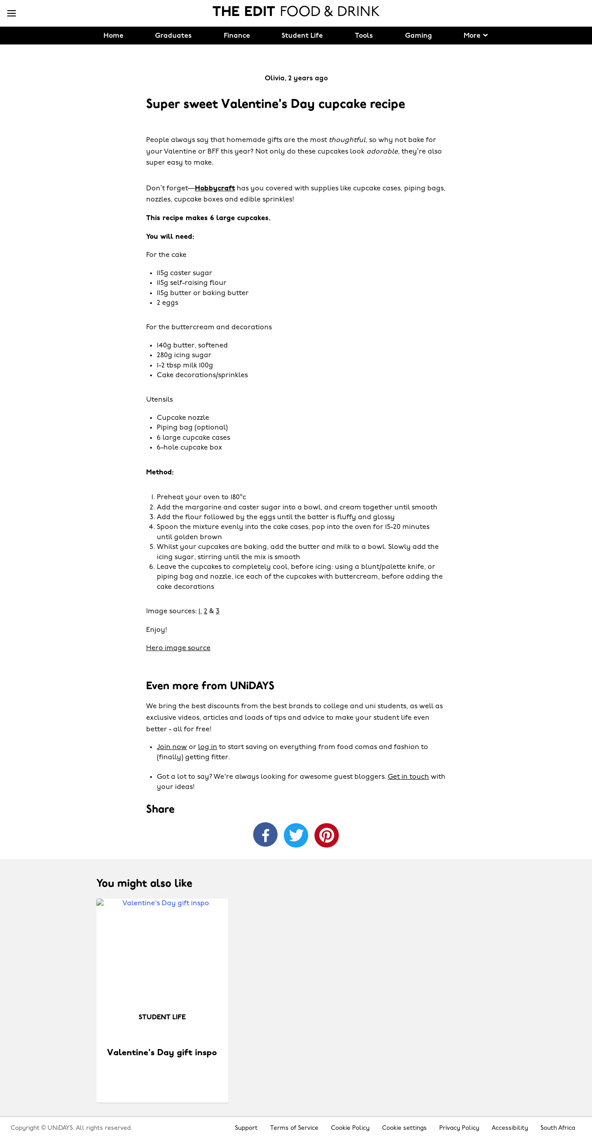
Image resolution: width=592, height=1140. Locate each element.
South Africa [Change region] (557, 1128)
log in (207, 747)
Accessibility (510, 1128)
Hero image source (178, 648)
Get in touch (408, 777)
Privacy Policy (459, 1128)
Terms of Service (294, 1128)
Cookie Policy (350, 1128)
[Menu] (11, 14)
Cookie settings (404, 1128)
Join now (172, 747)
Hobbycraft (215, 188)
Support (246, 1128)
